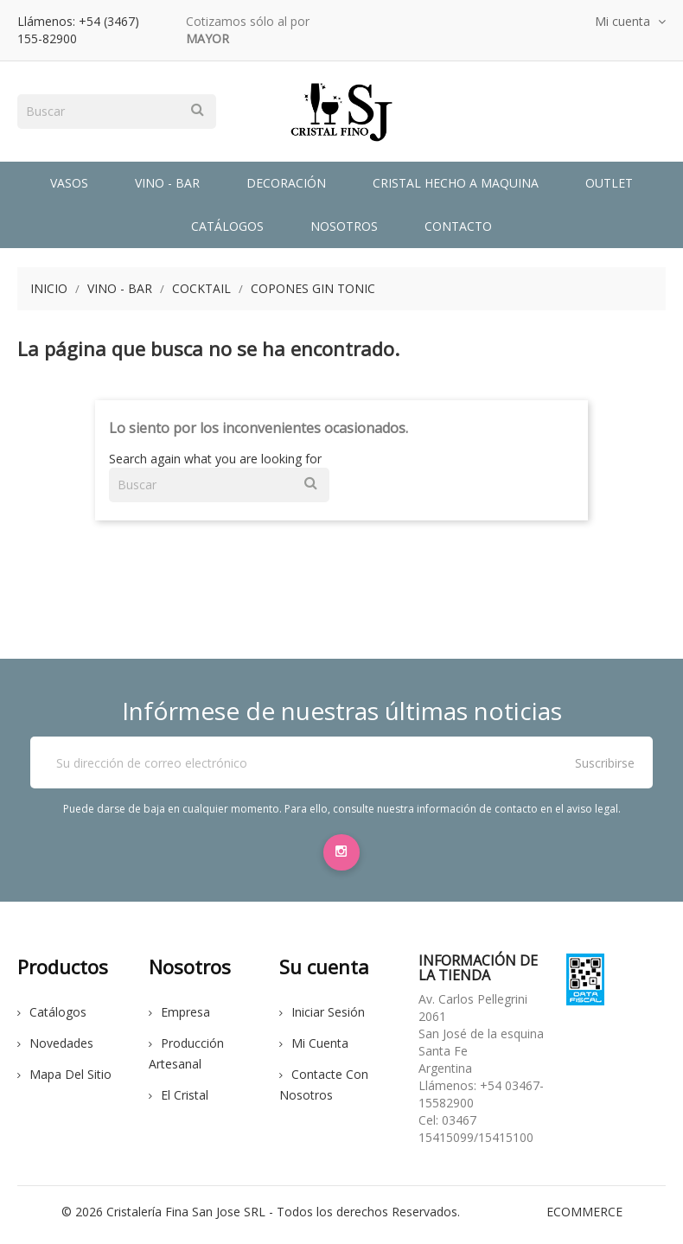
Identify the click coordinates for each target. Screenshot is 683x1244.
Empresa (179, 1018)
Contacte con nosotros (323, 1090)
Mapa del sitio (64, 1080)
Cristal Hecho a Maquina (456, 183)
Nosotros (344, 226)
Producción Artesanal (186, 1059)
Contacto (458, 226)
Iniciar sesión (322, 1018)
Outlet (609, 183)
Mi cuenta (313, 1049)
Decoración (286, 183)
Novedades (55, 1049)
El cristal (178, 1101)
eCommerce (584, 1217)
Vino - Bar (167, 183)
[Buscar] (116, 111)
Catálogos (227, 226)
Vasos (69, 183)
